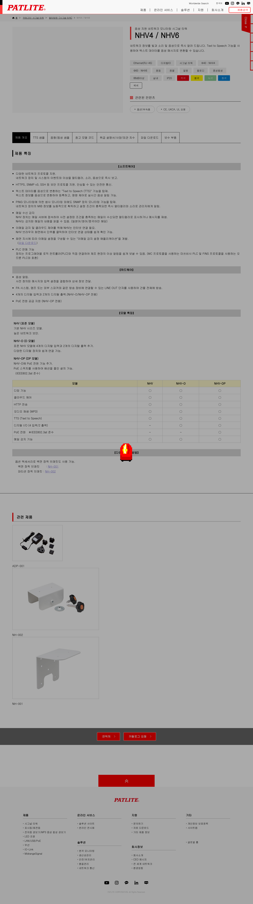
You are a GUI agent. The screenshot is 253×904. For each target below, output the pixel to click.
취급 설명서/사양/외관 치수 (117, 138)
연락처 (106, 736)
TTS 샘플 (39, 138)
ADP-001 (37, 546)
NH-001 (53, 466)
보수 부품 (170, 138)
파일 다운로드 (149, 138)
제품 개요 (21, 137)
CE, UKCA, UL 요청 (174, 109)
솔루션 (185, 10)
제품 (143, 10)
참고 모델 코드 (84, 138)
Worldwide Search (199, 3)
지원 (201, 10)
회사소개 (218, 10)
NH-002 (50, 471)
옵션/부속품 (143, 109)
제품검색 (242, 10)
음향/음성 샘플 (59, 138)
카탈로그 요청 (137, 736)
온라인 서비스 (163, 10)
